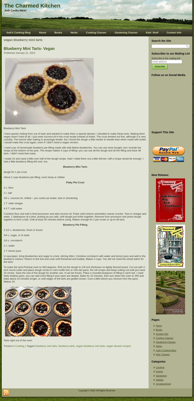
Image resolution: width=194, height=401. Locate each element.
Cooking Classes (96, 32)
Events (159, 371)
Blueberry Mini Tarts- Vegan (29, 48)
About (42, 32)
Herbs (74, 32)
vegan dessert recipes (118, 346)
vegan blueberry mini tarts (90, 346)
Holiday (160, 380)
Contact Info (174, 32)
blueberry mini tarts (46, 346)
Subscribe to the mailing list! (166, 58)
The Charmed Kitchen (32, 6)
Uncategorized (163, 384)
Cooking (19, 346)
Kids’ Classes (163, 354)
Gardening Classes (126, 32)
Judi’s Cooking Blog (18, 32)
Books (58, 32)
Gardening (161, 376)
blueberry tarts (66, 346)
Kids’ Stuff (152, 32)
